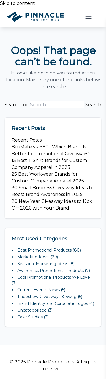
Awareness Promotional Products (50, 270)
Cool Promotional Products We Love (53, 277)
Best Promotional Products (44, 250)
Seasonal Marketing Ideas (42, 263)
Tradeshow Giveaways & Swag (47, 296)
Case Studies (30, 317)
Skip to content (17, 3)
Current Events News (38, 289)
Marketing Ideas (33, 256)
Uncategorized (32, 310)
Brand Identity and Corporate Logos (52, 303)
